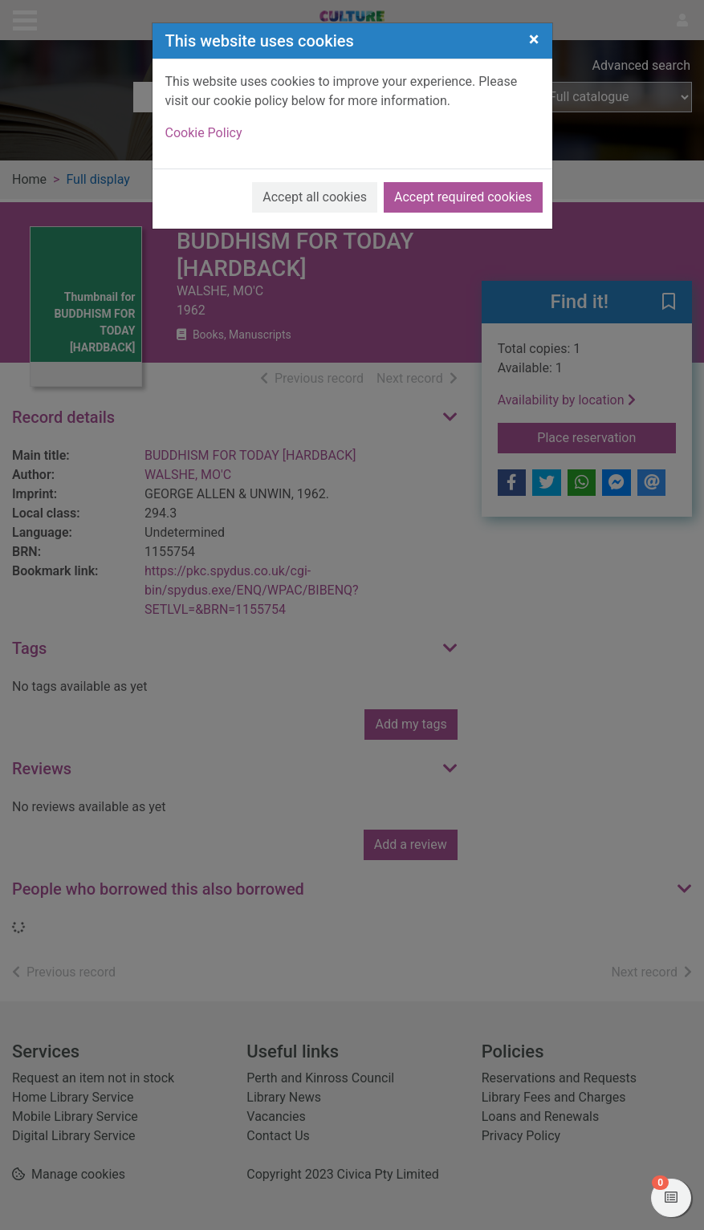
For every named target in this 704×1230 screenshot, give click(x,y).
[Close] (534, 39)
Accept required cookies (463, 197)
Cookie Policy (203, 132)
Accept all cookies (314, 197)
